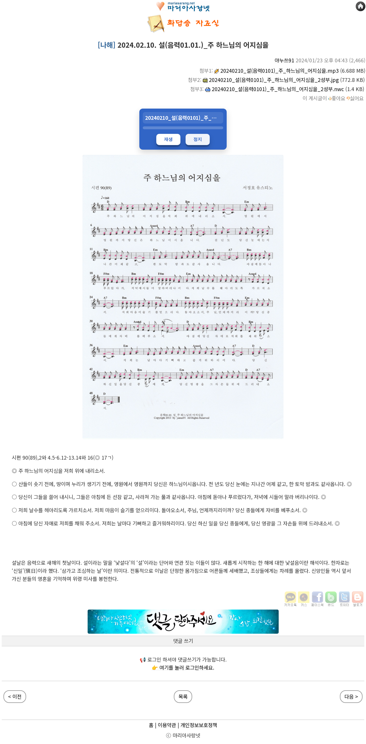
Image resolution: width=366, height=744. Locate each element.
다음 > (351, 696)
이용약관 (167, 724)
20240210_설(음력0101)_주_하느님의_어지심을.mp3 (276, 70)
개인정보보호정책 (198, 724)
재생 (168, 139)
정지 (197, 139)
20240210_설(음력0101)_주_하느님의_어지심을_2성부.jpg (271, 79)
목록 (183, 696)
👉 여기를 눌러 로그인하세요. (183, 667)
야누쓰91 (284, 60)
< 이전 (15, 696)
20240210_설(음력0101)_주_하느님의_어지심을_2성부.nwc (274, 88)
